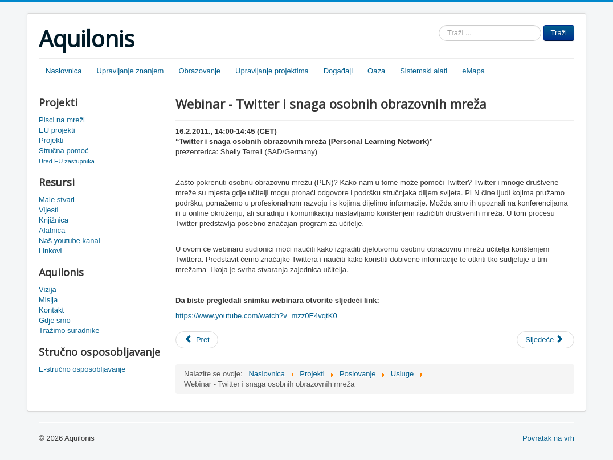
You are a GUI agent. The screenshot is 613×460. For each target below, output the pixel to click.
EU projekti (57, 130)
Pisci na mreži (62, 120)
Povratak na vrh (548, 438)
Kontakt (51, 310)
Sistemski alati (423, 71)
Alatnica (52, 230)
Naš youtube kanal (69, 240)
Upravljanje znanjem (130, 71)
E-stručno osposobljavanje (82, 369)
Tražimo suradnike (69, 330)
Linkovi (50, 251)
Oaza (376, 71)
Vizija (47, 289)
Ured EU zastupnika (67, 161)
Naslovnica (64, 71)
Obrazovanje (199, 71)
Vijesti (48, 210)
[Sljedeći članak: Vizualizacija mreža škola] (545, 339)
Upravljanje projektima (272, 71)
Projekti (51, 140)
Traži (559, 32)
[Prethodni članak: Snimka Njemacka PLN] (196, 339)
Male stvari (57, 199)
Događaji (338, 71)
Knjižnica (53, 220)
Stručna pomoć (63, 150)
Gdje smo (55, 320)
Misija (48, 299)
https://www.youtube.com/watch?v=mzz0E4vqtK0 (256, 315)
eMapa (473, 71)
